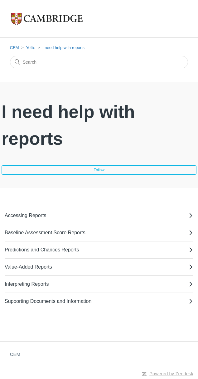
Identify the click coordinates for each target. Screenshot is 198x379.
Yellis (30, 47)
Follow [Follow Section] (99, 170)
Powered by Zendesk (171, 373)
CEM (14, 47)
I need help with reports (63, 47)
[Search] (99, 62)
